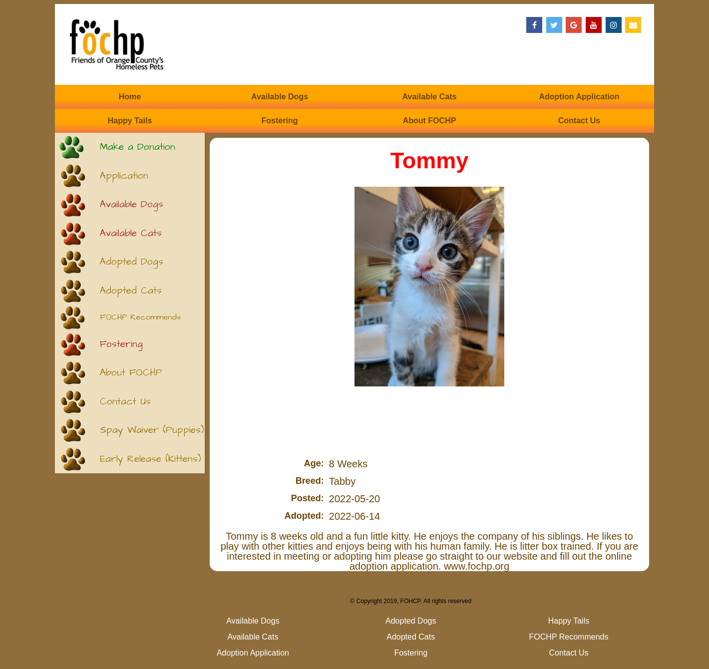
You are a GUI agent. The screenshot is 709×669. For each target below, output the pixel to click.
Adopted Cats (131, 291)
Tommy (429, 160)
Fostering (280, 120)
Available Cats (429, 96)
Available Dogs (279, 96)
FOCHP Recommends (140, 317)
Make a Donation (137, 147)
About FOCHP (429, 120)
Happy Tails (130, 120)
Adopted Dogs (131, 262)
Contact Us (579, 120)
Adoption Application (579, 96)
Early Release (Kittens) (150, 459)
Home (130, 96)
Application (124, 176)
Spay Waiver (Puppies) (152, 430)
